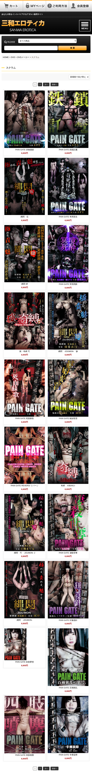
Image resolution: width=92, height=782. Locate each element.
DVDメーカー (23, 57)
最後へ (54, 84)
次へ (46, 84)
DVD (13, 57)
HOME (6, 57)
